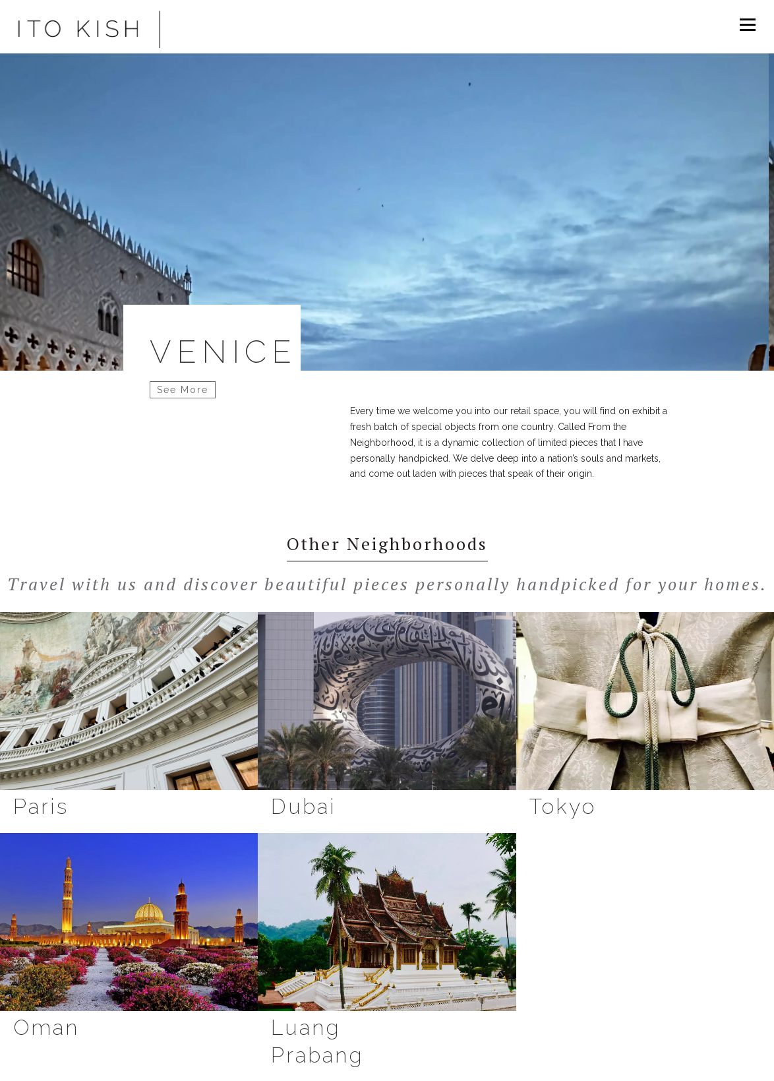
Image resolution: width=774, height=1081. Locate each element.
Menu (747, 24)
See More (182, 390)
